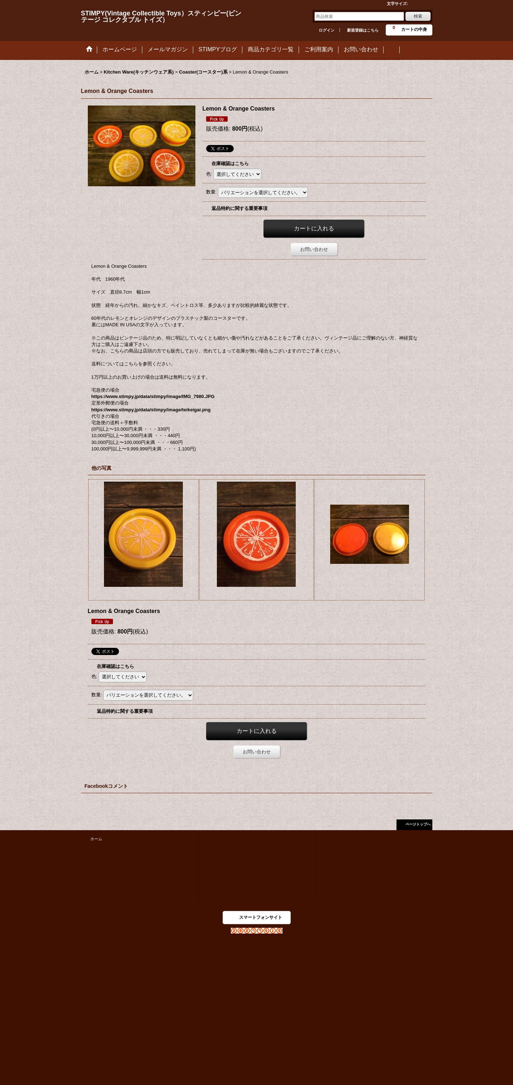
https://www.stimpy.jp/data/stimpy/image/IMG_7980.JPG (153, 396)
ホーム (96, 839)
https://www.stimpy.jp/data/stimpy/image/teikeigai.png (151, 409)
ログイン (326, 30)
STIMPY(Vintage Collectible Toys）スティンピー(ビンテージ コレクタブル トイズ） (161, 16)
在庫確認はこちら (230, 163)
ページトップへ (418, 824)
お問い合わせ (314, 249)
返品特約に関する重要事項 (239, 208)
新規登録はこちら (363, 30)
